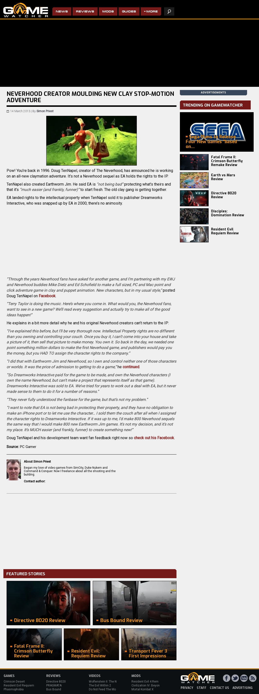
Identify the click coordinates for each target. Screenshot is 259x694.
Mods (108, 11)
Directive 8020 (56, 681)
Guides (129, 11)
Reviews (85, 11)
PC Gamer (28, 447)
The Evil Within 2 (100, 685)
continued (131, 367)
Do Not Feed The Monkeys (106, 689)
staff (201, 688)
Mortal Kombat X (142, 689)
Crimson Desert (14, 681)
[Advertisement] (91, 530)
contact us (219, 688)
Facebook (47, 296)
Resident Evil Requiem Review (225, 231)
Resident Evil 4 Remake (147, 681)
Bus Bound (53, 689)
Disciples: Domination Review (227, 213)
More (152, 11)
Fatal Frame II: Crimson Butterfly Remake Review (227, 161)
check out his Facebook (154, 438)
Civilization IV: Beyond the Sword (153, 685)
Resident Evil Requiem (19, 685)
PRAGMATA (54, 685)
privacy (187, 688)
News (62, 11)
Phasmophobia (14, 689)
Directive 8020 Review (223, 195)
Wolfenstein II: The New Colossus (111, 681)
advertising (242, 688)
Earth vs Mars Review (223, 177)
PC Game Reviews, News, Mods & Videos (25, 10)
